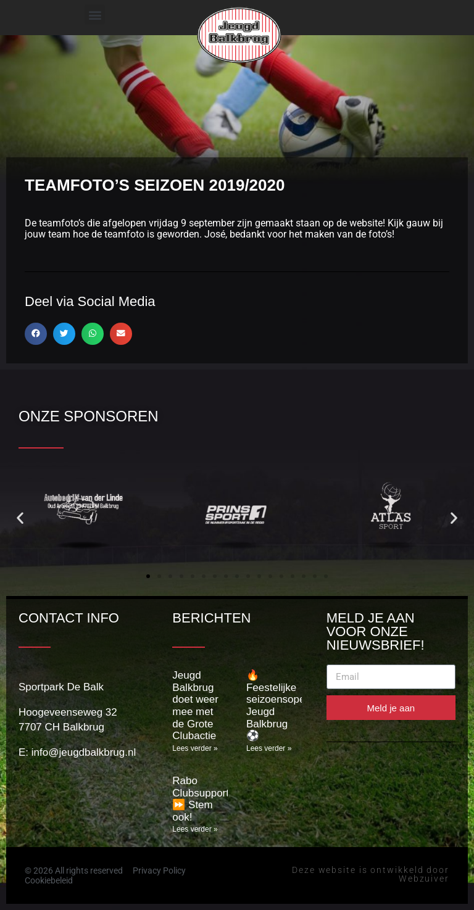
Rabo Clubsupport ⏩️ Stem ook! (200, 799)
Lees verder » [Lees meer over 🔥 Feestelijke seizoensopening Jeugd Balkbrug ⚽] (268, 748)
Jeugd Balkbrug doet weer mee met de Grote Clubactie (195, 705)
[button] (95, 14)
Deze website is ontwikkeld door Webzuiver (370, 874)
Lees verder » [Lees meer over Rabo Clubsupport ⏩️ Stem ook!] (194, 829)
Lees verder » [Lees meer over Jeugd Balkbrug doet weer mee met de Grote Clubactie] (194, 748)
